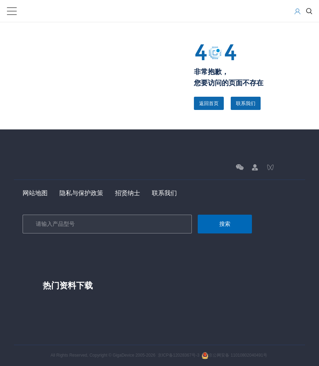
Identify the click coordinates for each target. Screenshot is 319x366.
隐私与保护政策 (81, 193)
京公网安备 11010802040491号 (234, 355)
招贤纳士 (127, 193)
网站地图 (35, 193)
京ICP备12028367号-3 (178, 355)
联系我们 (245, 103)
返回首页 (209, 103)
